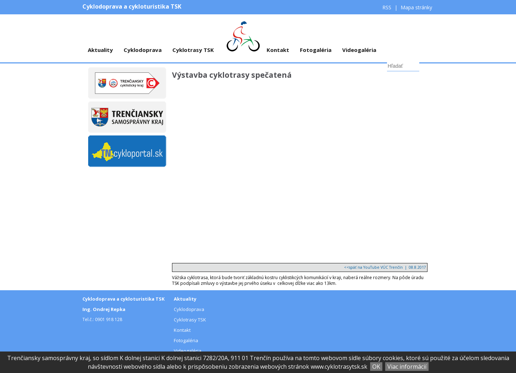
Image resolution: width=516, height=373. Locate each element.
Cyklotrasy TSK (193, 49)
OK (376, 366)
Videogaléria (359, 49)
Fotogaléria (315, 49)
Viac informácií (406, 366)
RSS (387, 7)
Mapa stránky (416, 7)
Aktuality (100, 49)
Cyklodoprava (143, 49)
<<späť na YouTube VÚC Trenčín (373, 267)
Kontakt (278, 49)
